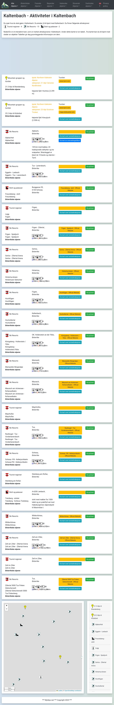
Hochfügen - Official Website (69, 293)
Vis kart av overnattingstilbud (70, 140)
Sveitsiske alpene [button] (90, 4)
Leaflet (59, 690)
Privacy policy (106, 4)
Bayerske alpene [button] (50, 4)
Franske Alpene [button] (38, 4)
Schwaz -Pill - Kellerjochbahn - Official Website (70, 455)
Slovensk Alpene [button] (76, 4)
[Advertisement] (57, 57)
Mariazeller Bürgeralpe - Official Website (70, 362)
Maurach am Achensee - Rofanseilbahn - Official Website (70, 385)
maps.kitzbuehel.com (67, 112)
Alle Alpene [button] (14, 4)
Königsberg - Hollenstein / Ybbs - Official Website (70, 337)
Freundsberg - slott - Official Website (70, 189)
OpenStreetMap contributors (73, 690)
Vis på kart (90, 78)
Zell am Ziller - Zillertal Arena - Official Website (70, 539)
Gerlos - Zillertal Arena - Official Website (70, 251)
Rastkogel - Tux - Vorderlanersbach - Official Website (70, 430)
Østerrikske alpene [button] (25, 4)
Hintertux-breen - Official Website (70, 272)
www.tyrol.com (65, 81)
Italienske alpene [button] (63, 4)
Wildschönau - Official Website (70, 516)
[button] (100, 4)
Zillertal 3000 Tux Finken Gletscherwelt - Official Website (70, 582)
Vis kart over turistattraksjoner (70, 88)
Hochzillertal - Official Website (70, 314)
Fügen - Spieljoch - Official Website (70, 229)
